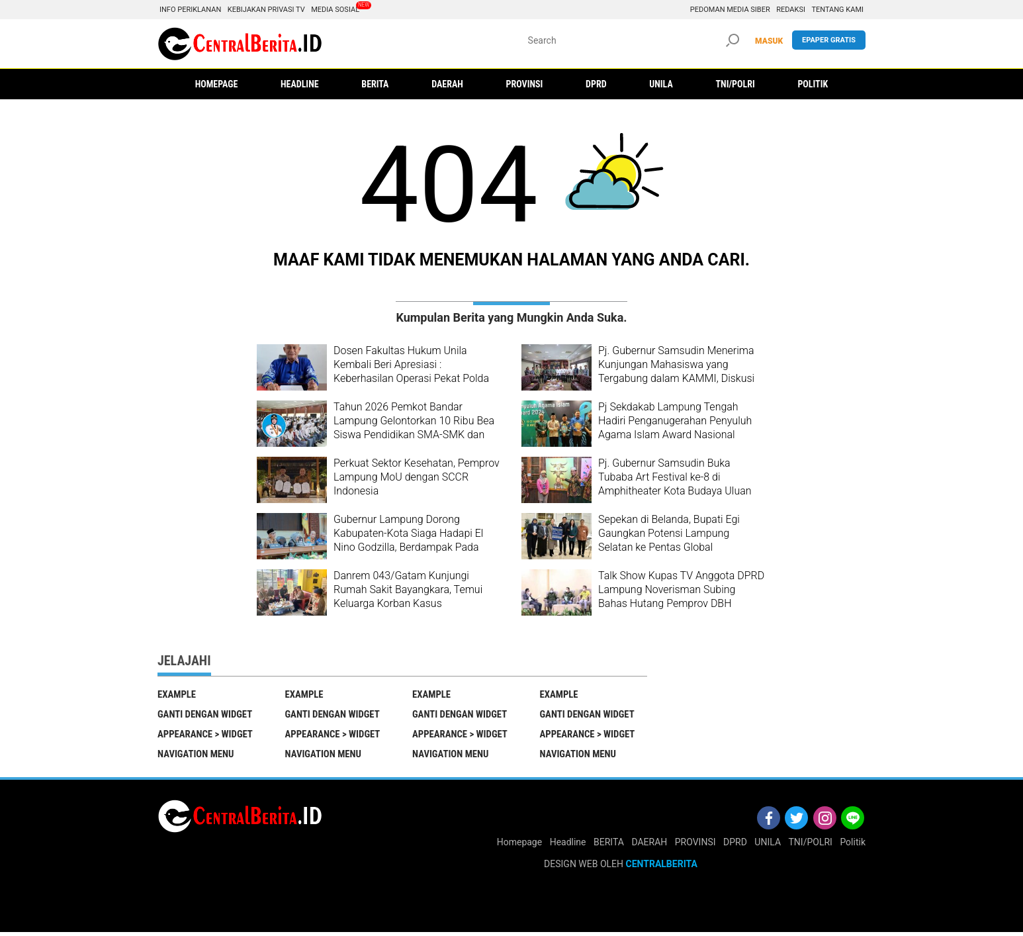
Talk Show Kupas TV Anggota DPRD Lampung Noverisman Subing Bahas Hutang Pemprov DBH (681, 589)
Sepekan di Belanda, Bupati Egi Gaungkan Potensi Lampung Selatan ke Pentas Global (669, 533)
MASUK (769, 41)
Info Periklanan (190, 9)
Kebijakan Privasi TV (266, 9)
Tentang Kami (837, 9)
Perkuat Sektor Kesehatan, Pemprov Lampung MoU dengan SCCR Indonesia (417, 477)
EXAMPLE (177, 694)
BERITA (609, 846)
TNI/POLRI (810, 846)
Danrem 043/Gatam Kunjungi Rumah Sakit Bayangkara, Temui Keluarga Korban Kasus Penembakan (408, 596)
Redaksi (790, 9)
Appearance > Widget (206, 736)
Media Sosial (335, 9)
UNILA (767, 846)
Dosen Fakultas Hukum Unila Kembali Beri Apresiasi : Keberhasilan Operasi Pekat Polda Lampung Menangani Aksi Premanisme (411, 378)
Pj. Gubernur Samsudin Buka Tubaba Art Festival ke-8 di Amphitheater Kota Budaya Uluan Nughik (675, 483)
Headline (568, 846)
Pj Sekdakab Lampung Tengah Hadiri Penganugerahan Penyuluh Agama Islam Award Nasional (675, 420)
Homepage (519, 846)
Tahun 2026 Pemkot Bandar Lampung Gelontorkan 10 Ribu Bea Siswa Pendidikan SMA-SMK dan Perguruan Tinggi (414, 427)
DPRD (735, 846)
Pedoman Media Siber (730, 9)
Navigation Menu (196, 757)
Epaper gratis (829, 40)
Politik (853, 846)
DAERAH (649, 846)
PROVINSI (695, 846)
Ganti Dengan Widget (205, 716)
